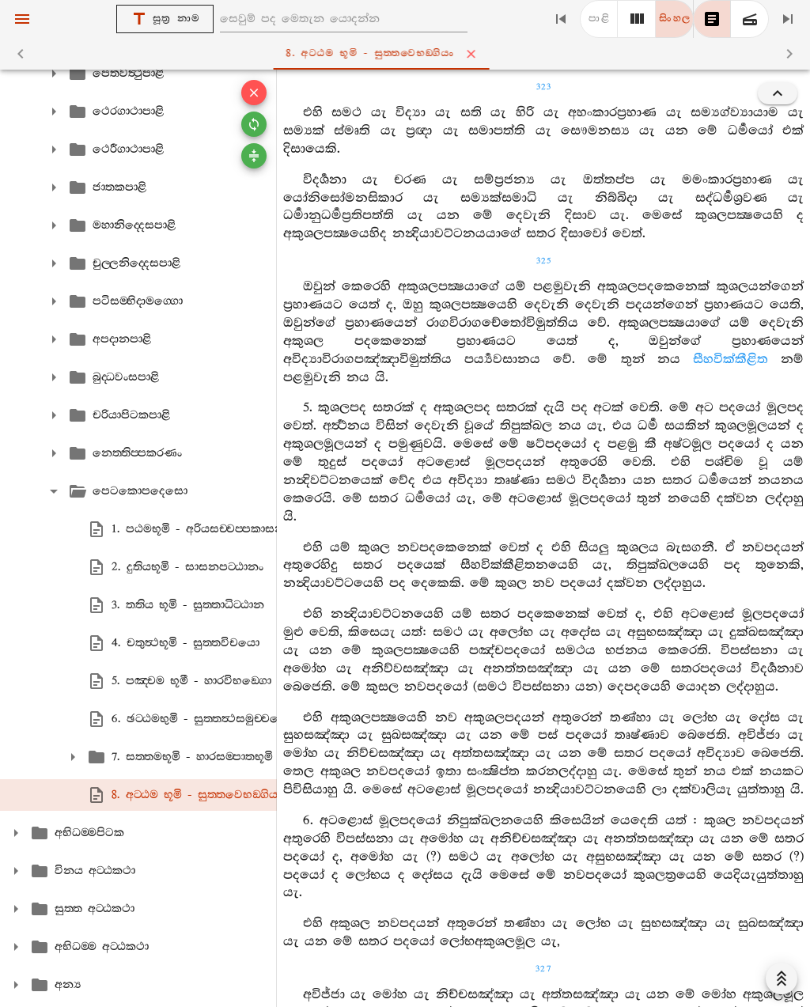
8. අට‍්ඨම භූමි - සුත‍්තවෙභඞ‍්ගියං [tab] (407, 53)
